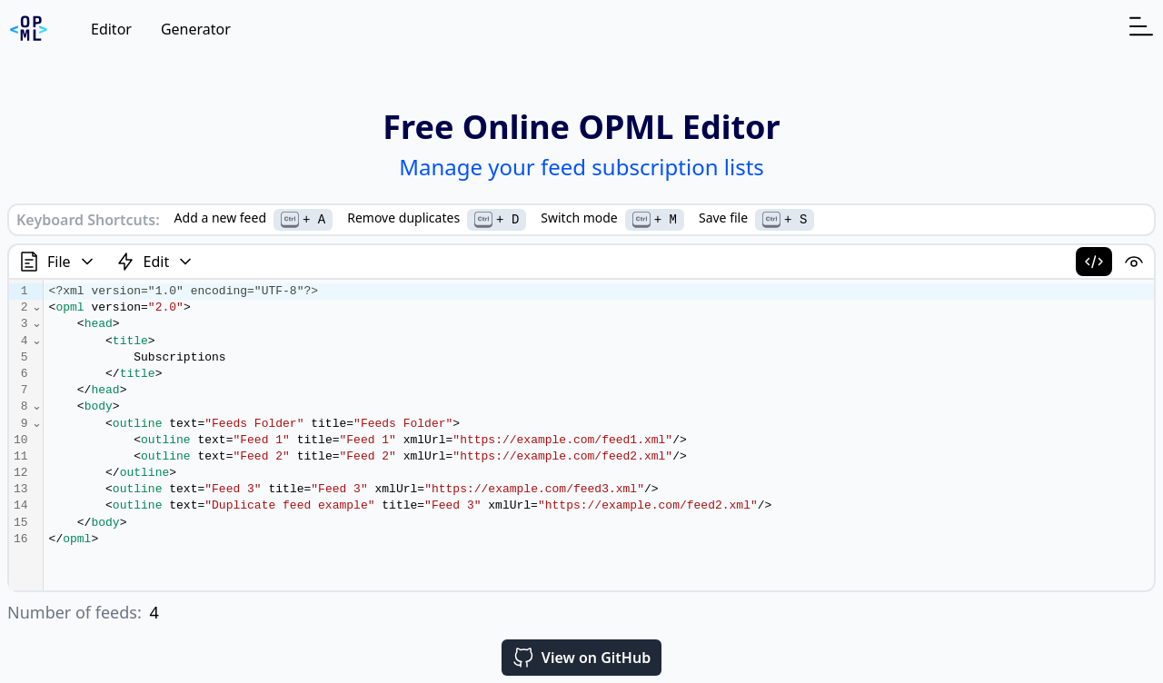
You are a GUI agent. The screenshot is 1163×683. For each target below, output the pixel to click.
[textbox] (599, 435)
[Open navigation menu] (1141, 26)
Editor (111, 29)
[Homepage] (29, 29)
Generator (196, 29)
